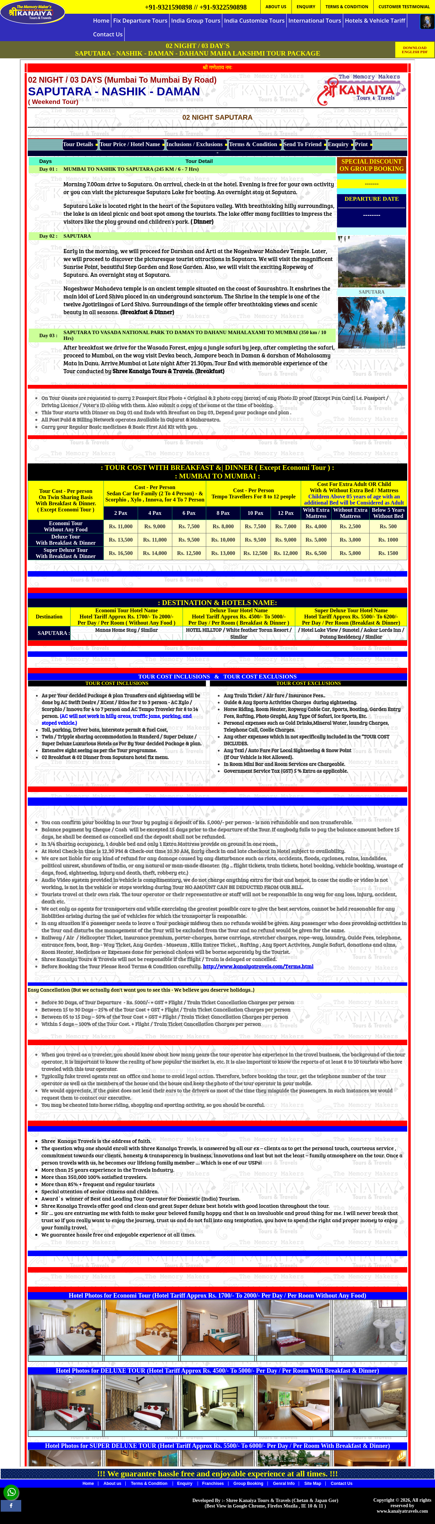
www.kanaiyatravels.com (402, 1511)
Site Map (312, 1483)
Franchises (213, 1483)
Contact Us (108, 34)
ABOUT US (275, 7)
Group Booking (248, 1483)
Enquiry (185, 1483)
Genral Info (284, 1483)
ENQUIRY (306, 7)
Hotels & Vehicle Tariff (375, 20)
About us (112, 1483)
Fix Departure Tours (140, 20)
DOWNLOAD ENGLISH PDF (415, 50)
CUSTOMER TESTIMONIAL (404, 7)
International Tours (314, 20)
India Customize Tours (254, 20)
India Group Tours (195, 20)
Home (101, 20)
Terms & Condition (150, 1483)
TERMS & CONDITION (346, 7)
